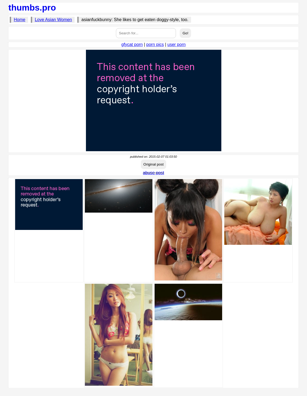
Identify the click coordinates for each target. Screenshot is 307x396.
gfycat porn (132, 44)
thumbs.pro (32, 7)
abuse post (153, 172)
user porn (176, 44)
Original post (154, 164)
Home (19, 19)
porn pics (155, 44)
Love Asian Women (53, 19)
